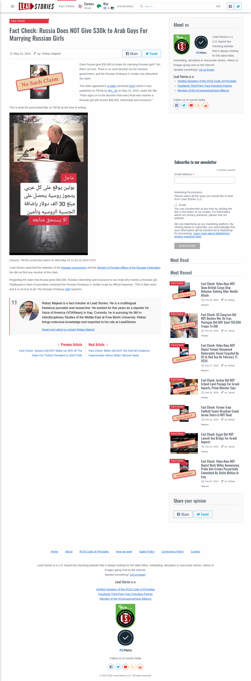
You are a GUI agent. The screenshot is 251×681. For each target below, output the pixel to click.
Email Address (184, 174)
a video (111, 86)
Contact (195, 551)
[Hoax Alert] (66, 6)
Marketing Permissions (188, 192)
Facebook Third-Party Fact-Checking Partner (204, 85)
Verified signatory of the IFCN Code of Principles (206, 81)
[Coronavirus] (85, 6)
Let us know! (206, 69)
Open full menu (12, 6)
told (67, 289)
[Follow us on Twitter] (184, 105)
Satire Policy (147, 551)
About (68, 551)
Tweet (152, 53)
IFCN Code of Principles (94, 551)
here (132, 86)
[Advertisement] (85, 392)
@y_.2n (112, 90)
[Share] (230, 6)
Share (132, 53)
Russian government (73, 267)
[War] (105, 6)
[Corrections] (125, 6)
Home (54, 551)
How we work (124, 551)
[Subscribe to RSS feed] (198, 105)
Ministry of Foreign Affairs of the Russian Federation (128, 267)
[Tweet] (238, 6)
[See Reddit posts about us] (206, 105)
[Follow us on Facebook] (177, 105)
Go (218, 6)
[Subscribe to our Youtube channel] (191, 105)
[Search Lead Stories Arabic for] (175, 6)
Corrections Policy (173, 551)
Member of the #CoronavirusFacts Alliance (203, 90)
